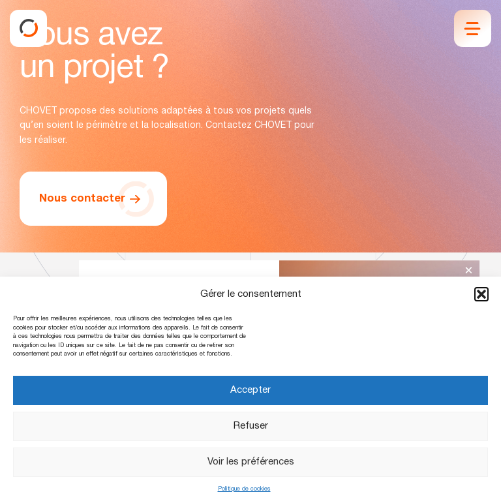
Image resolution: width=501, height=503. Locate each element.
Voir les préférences (250, 461)
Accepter (250, 390)
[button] (481, 294)
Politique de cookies (244, 489)
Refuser (251, 426)
